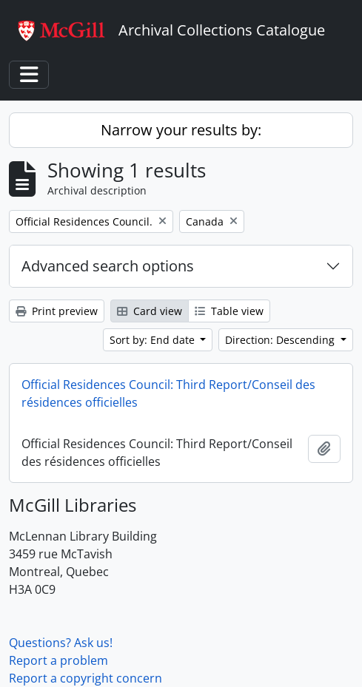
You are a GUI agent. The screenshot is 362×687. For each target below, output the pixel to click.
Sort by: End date (154, 340)
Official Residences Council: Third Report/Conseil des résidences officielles (168, 393)
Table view (229, 311)
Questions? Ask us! (61, 642)
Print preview (57, 311)
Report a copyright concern (85, 678)
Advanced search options (107, 266)
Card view (149, 311)
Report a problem (58, 660)
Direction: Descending (281, 340)
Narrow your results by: (181, 130)
